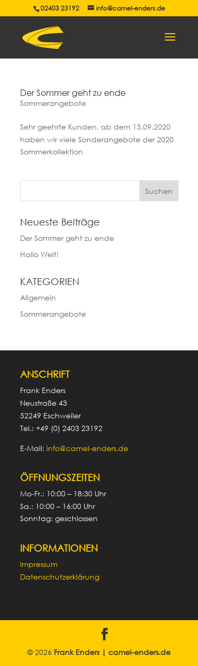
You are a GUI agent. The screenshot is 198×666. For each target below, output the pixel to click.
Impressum (39, 564)
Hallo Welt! (39, 254)
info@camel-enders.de (87, 448)
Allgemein (38, 297)
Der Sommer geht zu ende (73, 92)
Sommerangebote (53, 103)
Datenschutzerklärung (59, 576)
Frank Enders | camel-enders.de (112, 652)
